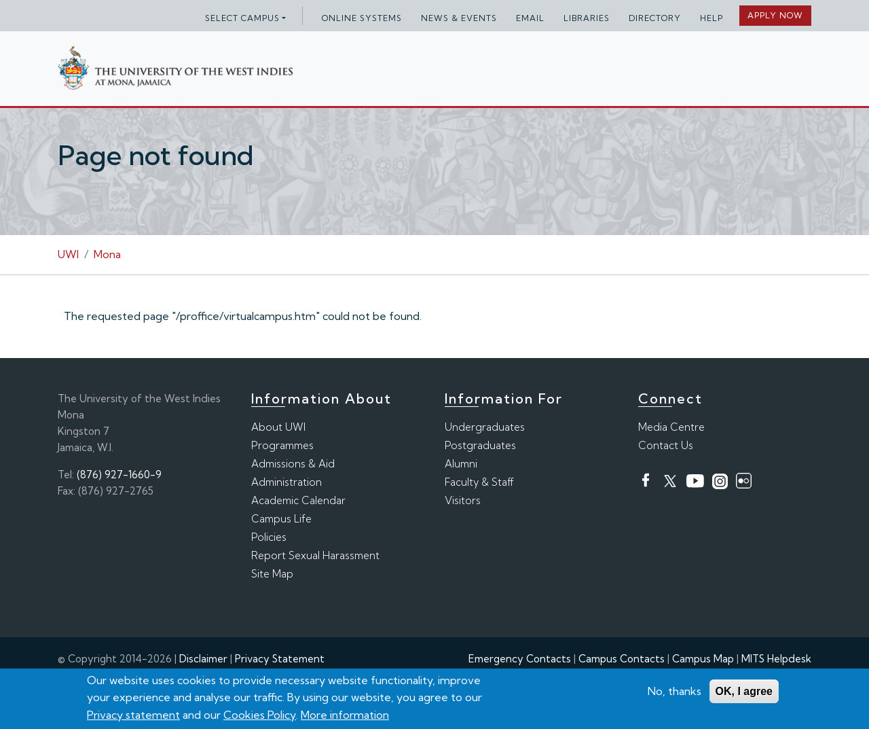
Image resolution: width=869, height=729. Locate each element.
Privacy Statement (280, 658)
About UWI (278, 427)
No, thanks (674, 692)
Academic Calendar (298, 500)
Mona (107, 254)
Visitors (463, 500)
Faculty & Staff (479, 482)
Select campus (242, 18)
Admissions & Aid (293, 463)
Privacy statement (133, 716)
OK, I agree (744, 692)
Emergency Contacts (519, 658)
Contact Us (665, 445)
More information (345, 716)
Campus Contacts (621, 658)
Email (530, 18)
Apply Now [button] (775, 15)
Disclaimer (203, 658)
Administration (286, 482)
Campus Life (281, 518)
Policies (268, 537)
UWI (68, 254)
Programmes (282, 445)
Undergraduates (485, 427)
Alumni (461, 463)
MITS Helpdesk (776, 658)
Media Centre (671, 427)
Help (711, 18)
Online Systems (362, 18)
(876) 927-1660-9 (119, 474)
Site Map (272, 573)
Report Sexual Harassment (315, 555)
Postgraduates (480, 445)
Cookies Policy (259, 716)
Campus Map (703, 658)
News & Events (459, 18)
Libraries (586, 18)
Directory (655, 18)
